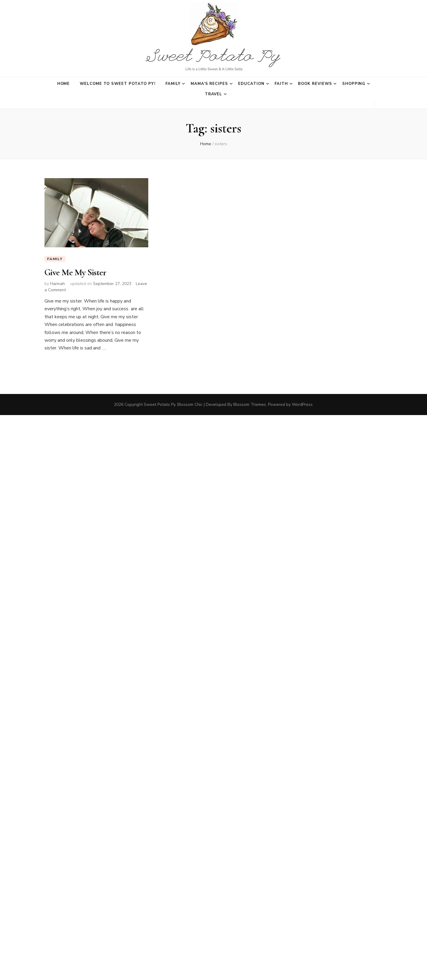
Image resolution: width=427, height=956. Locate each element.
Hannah (57, 283)
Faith (281, 83)
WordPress (302, 404)
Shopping (354, 83)
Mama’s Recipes (209, 83)
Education (251, 83)
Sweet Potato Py (159, 404)
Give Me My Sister (75, 272)
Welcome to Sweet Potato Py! (117, 83)
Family (173, 83)
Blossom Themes (249, 404)
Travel (213, 94)
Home (63, 83)
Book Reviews (315, 83)
